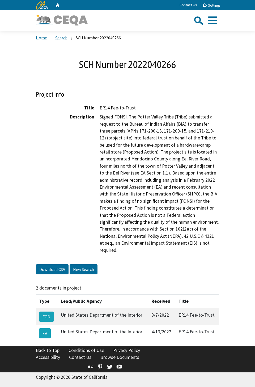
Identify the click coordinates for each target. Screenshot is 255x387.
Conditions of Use (86, 350)
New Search (83, 269)
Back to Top (48, 350)
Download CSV (52, 269)
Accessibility (48, 357)
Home (41, 37)
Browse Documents (119, 357)
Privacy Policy (126, 350)
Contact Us (188, 4)
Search (61, 37)
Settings (211, 5)
